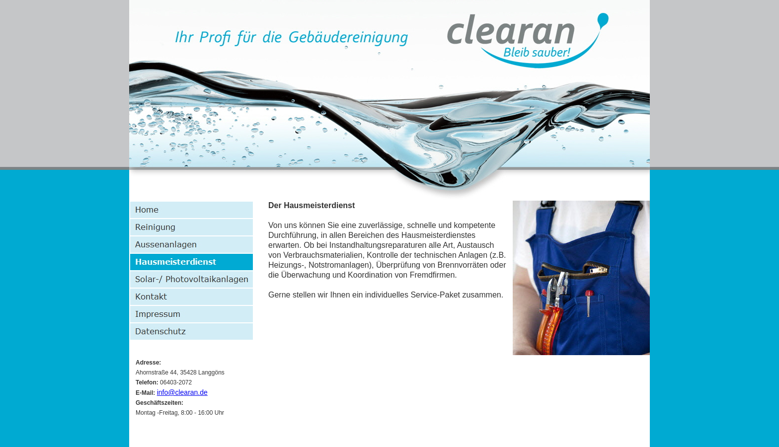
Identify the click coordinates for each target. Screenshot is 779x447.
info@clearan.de (182, 392)
